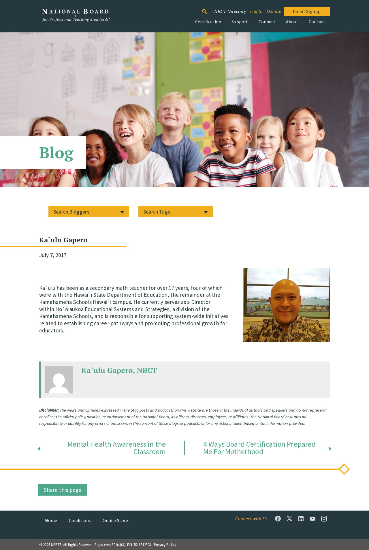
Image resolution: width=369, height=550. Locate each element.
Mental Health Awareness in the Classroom (116, 448)
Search (208, 9)
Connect (267, 21)
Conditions (80, 520)
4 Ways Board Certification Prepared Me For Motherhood (259, 448)
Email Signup (307, 11)
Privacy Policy (165, 544)
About (292, 21)
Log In (256, 11)
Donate (273, 11)
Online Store (115, 520)
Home (51, 520)
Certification (208, 21)
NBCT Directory (230, 11)
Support (239, 21)
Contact (317, 21)
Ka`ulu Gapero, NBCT (119, 370)
